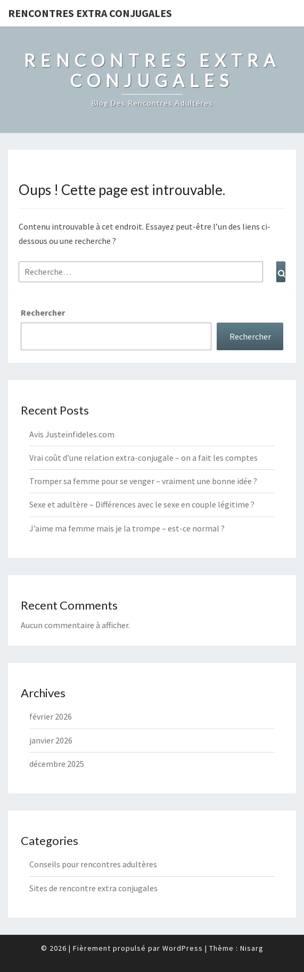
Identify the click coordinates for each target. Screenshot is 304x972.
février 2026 (50, 716)
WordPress (182, 948)
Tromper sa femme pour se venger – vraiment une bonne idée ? (143, 481)
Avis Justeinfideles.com (71, 434)
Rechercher (43, 312)
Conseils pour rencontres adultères (93, 864)
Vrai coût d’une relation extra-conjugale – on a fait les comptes (143, 457)
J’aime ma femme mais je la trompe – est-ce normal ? (127, 528)
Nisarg (252, 948)
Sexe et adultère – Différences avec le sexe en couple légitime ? (141, 504)
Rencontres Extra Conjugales (90, 13)
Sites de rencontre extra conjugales (93, 888)
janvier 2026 (50, 740)
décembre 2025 (56, 763)
